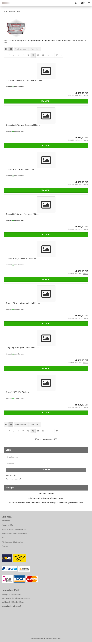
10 (18, 55)
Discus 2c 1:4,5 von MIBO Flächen (21, 258)
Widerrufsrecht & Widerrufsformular (14, 533)
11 (23, 55)
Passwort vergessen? (13, 479)
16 (48, 55)
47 (57, 55)
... (13, 55)
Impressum (6, 521)
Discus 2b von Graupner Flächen (20, 169)
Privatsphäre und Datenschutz (12, 542)
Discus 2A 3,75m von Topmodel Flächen (23, 125)
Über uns (5, 546)
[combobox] (21, 49)
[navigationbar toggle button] (89, 3)
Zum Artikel (46, 101)
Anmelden (46, 470)
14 (38, 55)
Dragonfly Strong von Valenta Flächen (22, 347)
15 (43, 55)
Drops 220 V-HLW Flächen (17, 392)
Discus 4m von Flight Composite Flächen (24, 80)
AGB (3, 538)
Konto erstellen (11, 475)
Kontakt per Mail (7, 525)
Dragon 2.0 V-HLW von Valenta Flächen (23, 303)
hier (5, 43)
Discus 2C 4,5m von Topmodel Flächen (23, 214)
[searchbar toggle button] (76, 3)
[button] (6, 49)
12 (28, 55)
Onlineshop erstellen (38, 639)
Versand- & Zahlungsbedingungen (14, 529)
